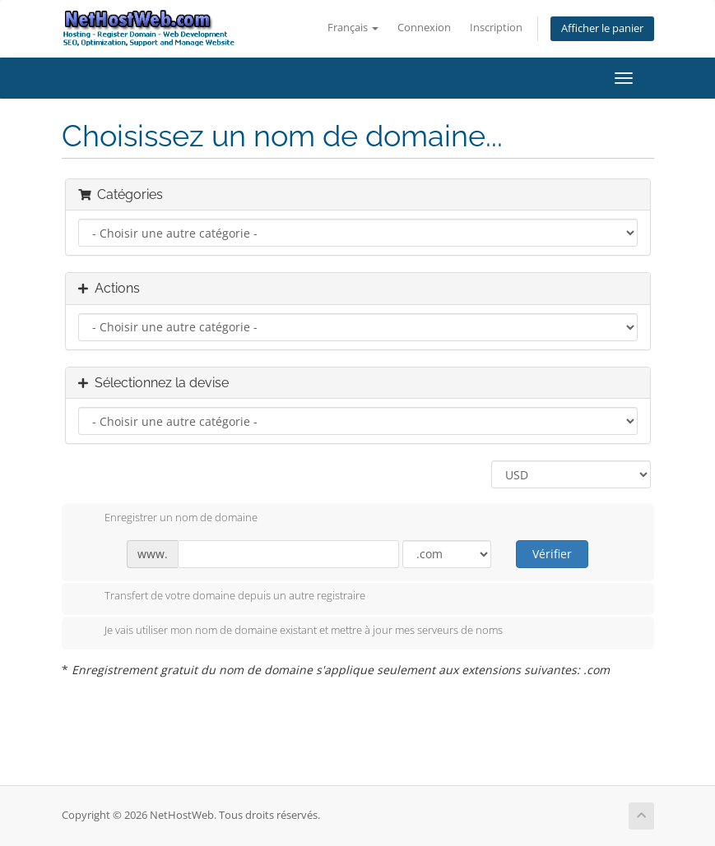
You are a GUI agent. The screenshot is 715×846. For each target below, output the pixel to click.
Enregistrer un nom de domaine (168, 519)
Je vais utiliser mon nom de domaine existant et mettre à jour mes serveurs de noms (290, 631)
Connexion (424, 28)
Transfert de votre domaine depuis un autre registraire (221, 597)
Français (352, 28)
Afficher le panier (602, 28)
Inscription (496, 28)
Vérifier (552, 554)
